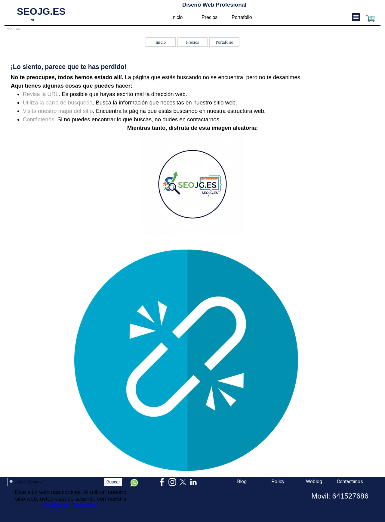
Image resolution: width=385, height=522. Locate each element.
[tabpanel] (192, 150)
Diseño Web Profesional (214, 5)
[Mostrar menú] (356, 17)
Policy (278, 481)
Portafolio (242, 17)
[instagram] (172, 481)
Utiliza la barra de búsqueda (58, 102)
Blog (242, 481)
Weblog (314, 481)
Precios (209, 17)
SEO (10, 29)
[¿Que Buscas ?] (56, 482)
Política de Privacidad (70, 505)
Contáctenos (38, 119)
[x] (182, 481)
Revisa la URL (41, 94)
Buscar (113, 482)
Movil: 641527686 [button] (339, 496)
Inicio (177, 17)
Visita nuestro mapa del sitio (58, 111)
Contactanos (350, 481)
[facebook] (161, 481)
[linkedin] (193, 481)
